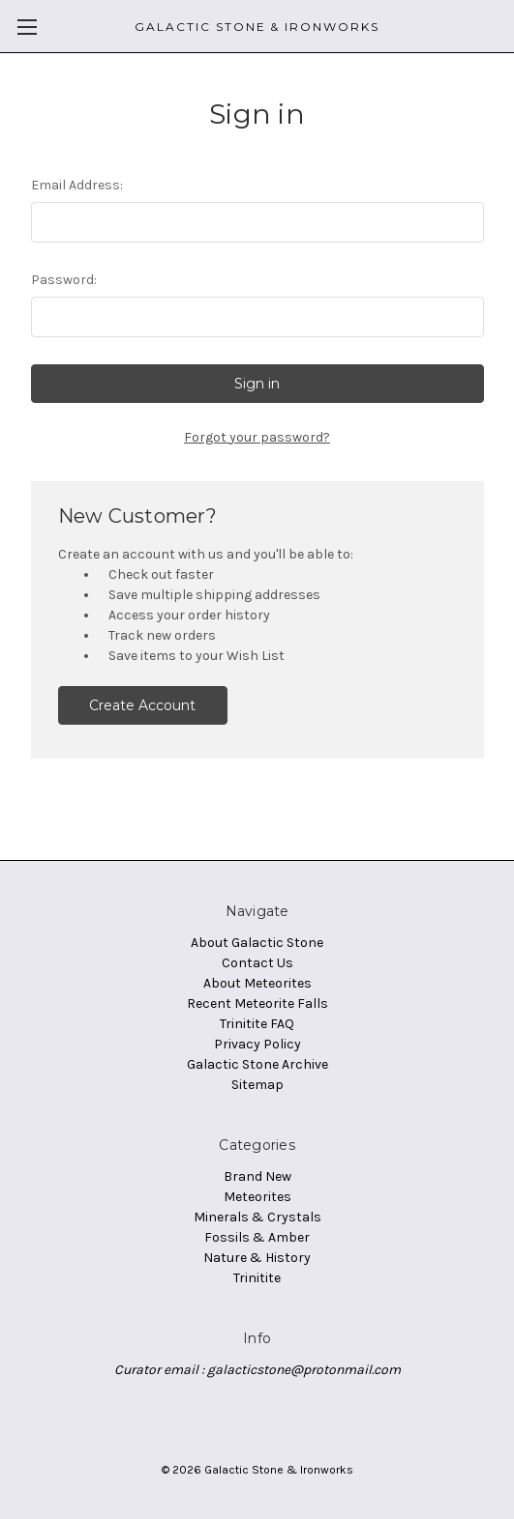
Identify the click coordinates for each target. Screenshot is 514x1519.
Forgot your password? (257, 437)
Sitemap (257, 1084)
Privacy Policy (257, 1044)
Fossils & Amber (257, 1237)
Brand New (257, 1176)
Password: (64, 280)
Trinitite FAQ (257, 1024)
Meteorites (257, 1197)
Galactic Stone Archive (257, 1064)
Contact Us (257, 963)
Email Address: (77, 185)
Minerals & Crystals (257, 1217)
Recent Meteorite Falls (257, 1003)
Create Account (142, 705)
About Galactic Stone (257, 942)
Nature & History (257, 1257)
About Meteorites (257, 983)
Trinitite (257, 1278)
